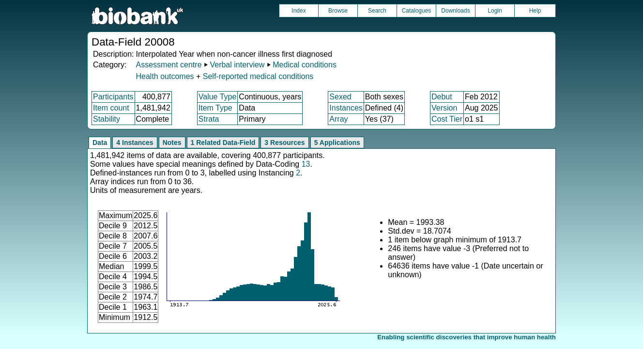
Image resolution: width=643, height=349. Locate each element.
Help (535, 10)
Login (495, 10)
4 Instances (134, 142)
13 (306, 164)
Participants (113, 97)
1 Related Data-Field (223, 142)
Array (338, 119)
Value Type (218, 97)
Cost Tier (446, 119)
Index (298, 10)
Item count (111, 108)
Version (444, 108)
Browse (338, 10)
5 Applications (337, 142)
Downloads (455, 10)
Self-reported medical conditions (258, 76)
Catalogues (416, 10)
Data (99, 142)
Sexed (340, 97)
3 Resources (284, 142)
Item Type (215, 108)
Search (377, 10)
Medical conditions (305, 65)
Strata (209, 119)
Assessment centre (168, 65)
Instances (345, 108)
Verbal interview (237, 65)
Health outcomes (165, 76)
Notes (172, 142)
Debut (441, 97)
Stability (106, 119)
